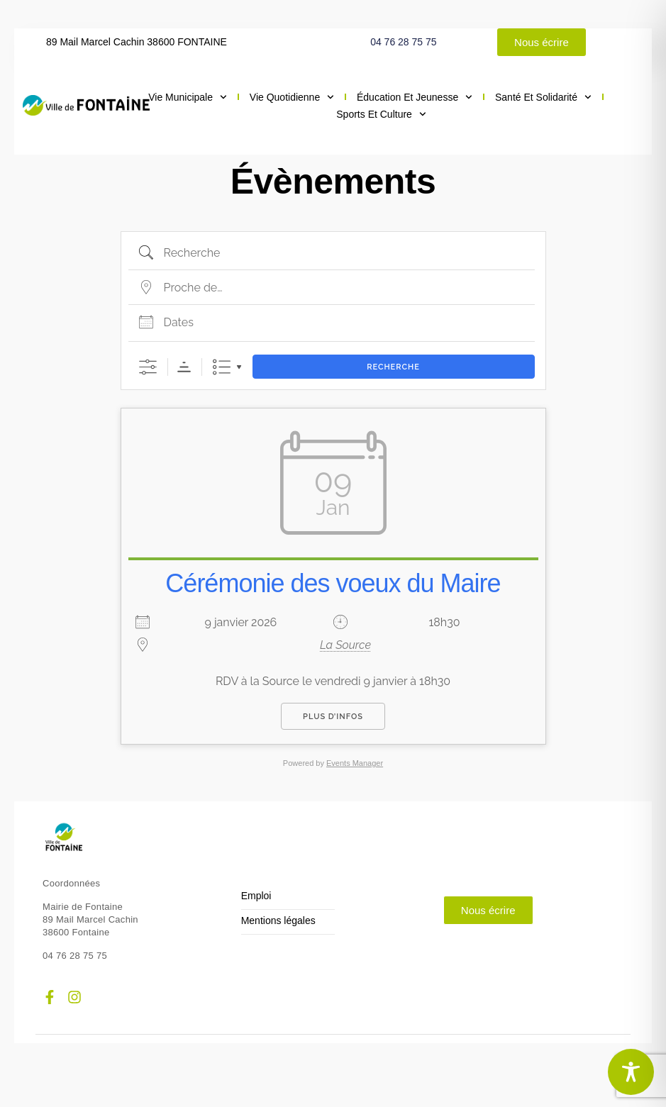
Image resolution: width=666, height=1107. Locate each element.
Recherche (393, 367)
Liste (222, 367)
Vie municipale (187, 97)
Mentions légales (278, 921)
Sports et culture (381, 114)
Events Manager (354, 763)
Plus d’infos (333, 716)
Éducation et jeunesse (414, 97)
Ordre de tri (184, 367)
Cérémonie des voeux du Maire (332, 583)
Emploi (256, 896)
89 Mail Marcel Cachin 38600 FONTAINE (136, 42)
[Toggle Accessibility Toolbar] (630, 1071)
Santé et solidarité (543, 97)
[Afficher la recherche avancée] (148, 367)
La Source (345, 645)
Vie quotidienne (292, 97)
